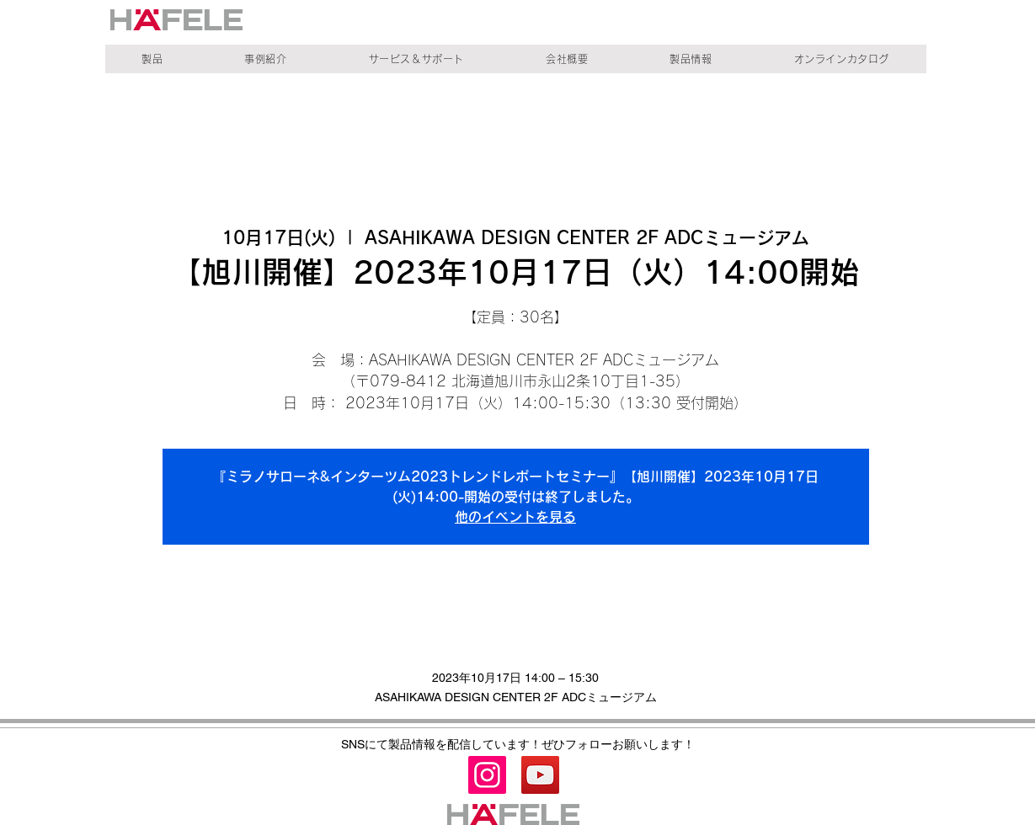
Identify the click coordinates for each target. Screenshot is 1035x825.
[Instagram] (487, 775)
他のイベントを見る (515, 517)
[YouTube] (540, 775)
